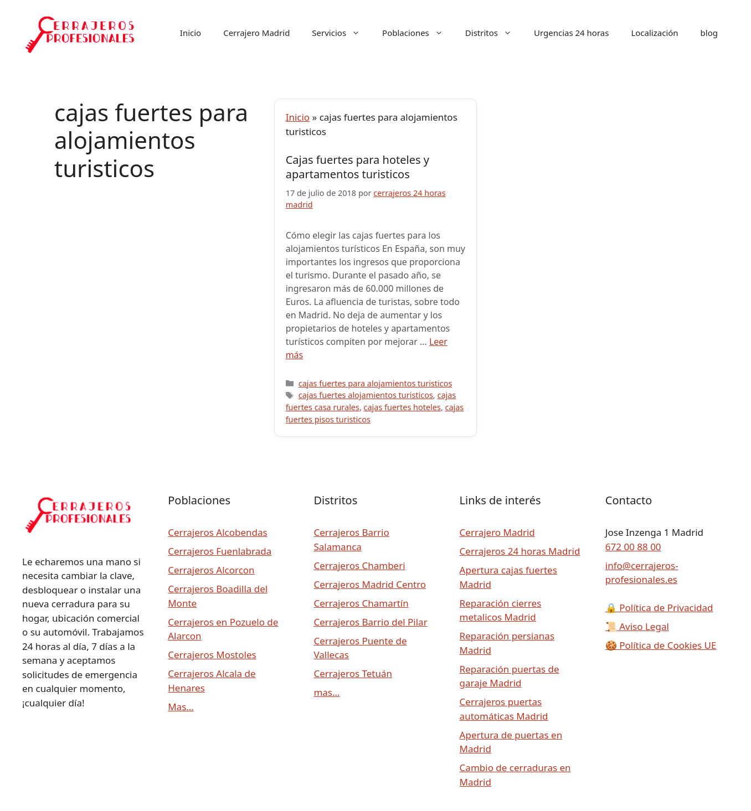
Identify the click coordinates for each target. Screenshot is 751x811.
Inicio (190, 32)
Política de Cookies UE (661, 645)
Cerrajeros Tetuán (352, 673)
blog (709, 32)
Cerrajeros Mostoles (212, 654)
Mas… (181, 706)
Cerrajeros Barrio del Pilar (370, 622)
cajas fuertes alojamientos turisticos (366, 395)
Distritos (494, 32)
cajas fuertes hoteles (402, 407)
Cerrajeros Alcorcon (211, 570)
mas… (326, 692)
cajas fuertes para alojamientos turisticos (375, 383)
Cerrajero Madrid (256, 32)
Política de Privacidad (659, 607)
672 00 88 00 (633, 546)
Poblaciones (418, 32)
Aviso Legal (637, 626)
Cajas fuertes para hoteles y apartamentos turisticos (357, 167)
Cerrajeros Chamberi (359, 565)
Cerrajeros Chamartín (360, 603)
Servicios (341, 32)
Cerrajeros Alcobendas (217, 532)
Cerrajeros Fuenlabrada (219, 551)
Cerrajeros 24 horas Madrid (520, 551)
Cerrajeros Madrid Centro (369, 584)
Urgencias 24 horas (571, 32)
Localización (654, 32)
